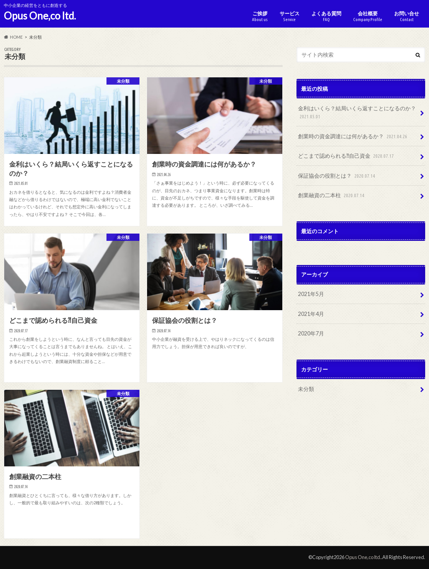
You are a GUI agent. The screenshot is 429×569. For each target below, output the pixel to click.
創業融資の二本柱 (332, 195)
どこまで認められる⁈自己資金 (346, 156)
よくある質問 (326, 16)
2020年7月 (311, 333)
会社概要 (367, 16)
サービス (290, 16)
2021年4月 (311, 314)
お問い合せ (406, 16)
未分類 (306, 389)
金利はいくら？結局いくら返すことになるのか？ (357, 113)
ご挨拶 (260, 16)
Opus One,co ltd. (40, 16)
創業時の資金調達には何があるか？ (353, 136)
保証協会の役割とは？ (337, 176)
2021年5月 (311, 294)
